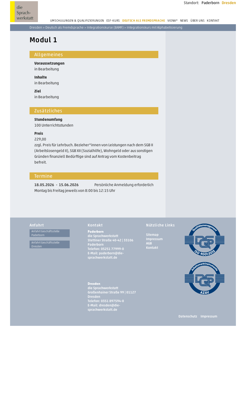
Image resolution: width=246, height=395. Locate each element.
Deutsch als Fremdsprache (143, 20)
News (184, 20)
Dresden (229, 2)
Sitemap (152, 235)
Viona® (172, 20)
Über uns (197, 20)
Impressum (154, 239)
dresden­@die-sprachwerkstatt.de (104, 307)
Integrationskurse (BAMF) (105, 27)
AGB (149, 243)
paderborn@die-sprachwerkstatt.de (106, 255)
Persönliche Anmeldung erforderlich (124, 184)
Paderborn (210, 2)
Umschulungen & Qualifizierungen (77, 20)
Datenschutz (187, 316)
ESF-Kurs (113, 20)
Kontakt (213, 20)
